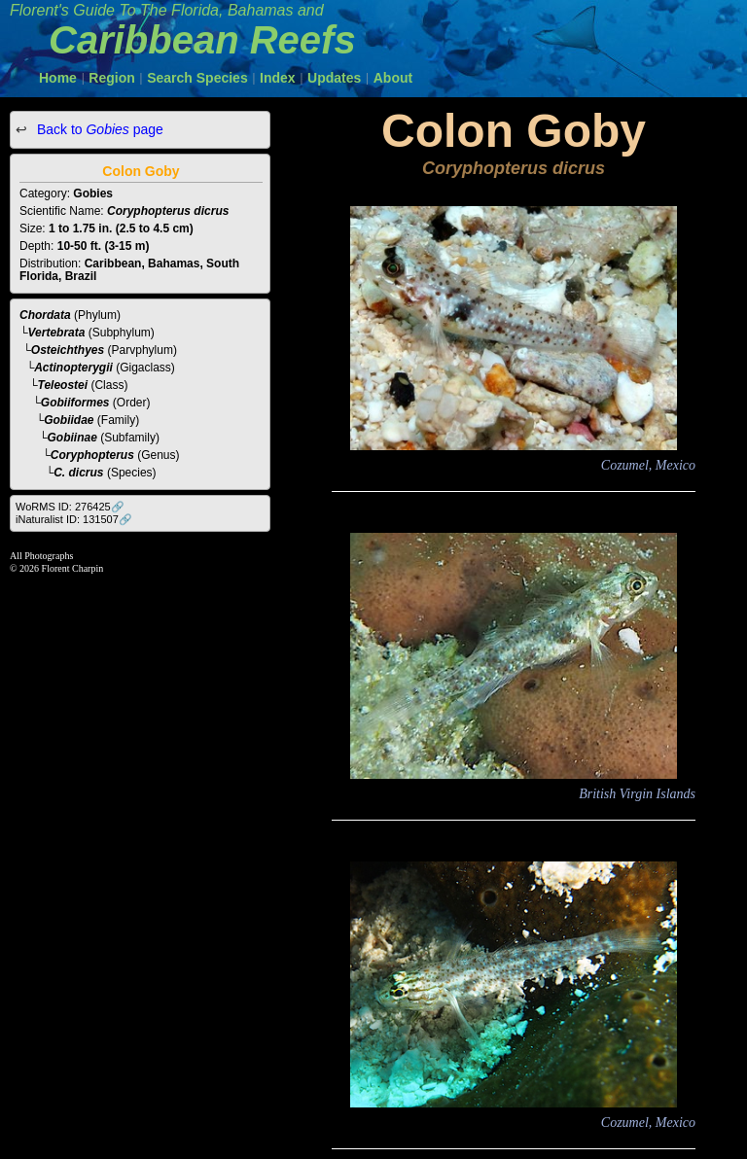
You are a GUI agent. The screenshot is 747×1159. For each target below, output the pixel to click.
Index (278, 78)
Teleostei (63, 385)
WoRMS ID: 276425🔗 (70, 506)
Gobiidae (68, 420)
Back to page (98, 129)
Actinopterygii (73, 367)
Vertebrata (57, 332)
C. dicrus (78, 472)
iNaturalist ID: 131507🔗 (74, 519)
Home (58, 78)
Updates (334, 78)
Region (111, 78)
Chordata (45, 315)
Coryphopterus (92, 455)
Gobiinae (72, 437)
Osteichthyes (67, 350)
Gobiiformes (75, 402)
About (393, 78)
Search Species (197, 78)
